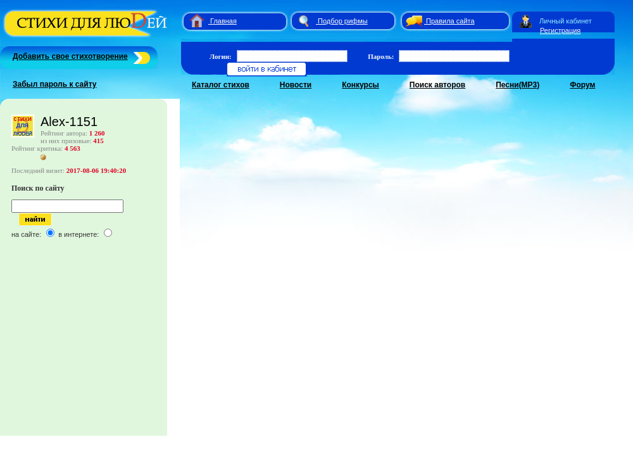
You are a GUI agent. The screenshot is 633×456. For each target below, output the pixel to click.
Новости (295, 84)
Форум (582, 84)
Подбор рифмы (343, 21)
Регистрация (560, 30)
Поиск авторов (437, 84)
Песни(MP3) (517, 84)
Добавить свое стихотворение (70, 56)
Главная (223, 21)
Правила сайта (450, 21)
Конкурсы (360, 84)
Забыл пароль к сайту (55, 84)
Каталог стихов (220, 84)
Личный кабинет (565, 21)
